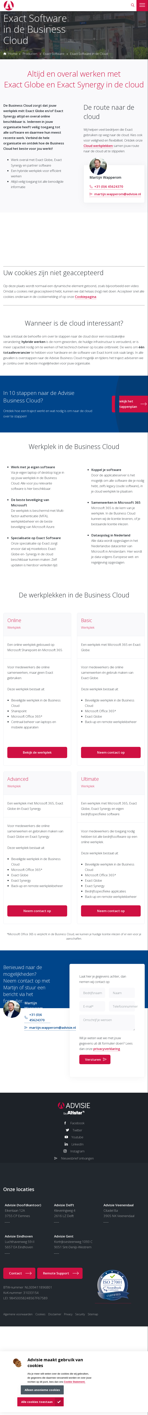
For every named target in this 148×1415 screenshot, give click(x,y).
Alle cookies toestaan (37, 1402)
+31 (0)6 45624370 (108, 186)
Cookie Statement (74, 1381)
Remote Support (56, 1273)
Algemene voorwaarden (18, 1314)
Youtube (77, 1137)
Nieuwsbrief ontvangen (77, 1158)
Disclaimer (54, 1314)
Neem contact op (111, 752)
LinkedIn (77, 1144)
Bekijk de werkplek (37, 752)
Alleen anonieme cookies (42, 1390)
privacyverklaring (106, 1048)
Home (13, 53)
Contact (15, 1273)
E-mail (88, 1006)
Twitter (77, 1130)
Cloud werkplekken (98, 145)
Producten (30, 53)
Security (80, 1314)
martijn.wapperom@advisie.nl (117, 194)
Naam (117, 993)
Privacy (68, 1314)
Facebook (77, 1123)
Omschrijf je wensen (97, 1020)
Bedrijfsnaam (92, 993)
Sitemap (93, 1314)
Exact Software (53, 53)
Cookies (40, 1314)
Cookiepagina (85, 296)
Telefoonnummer (125, 1006)
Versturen (93, 1059)
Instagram (77, 1151)
